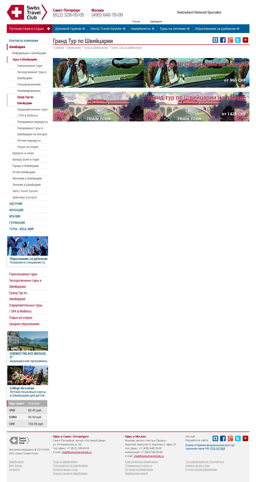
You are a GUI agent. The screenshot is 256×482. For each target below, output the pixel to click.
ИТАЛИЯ (14, 216)
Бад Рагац (15, 465)
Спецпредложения (29, 84)
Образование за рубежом (215, 28)
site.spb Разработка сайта (196, 438)
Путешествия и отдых (26, 28)
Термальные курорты (138, 465)
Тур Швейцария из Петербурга (204, 461)
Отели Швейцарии (23, 172)
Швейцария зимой (136, 473)
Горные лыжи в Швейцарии (70, 473)
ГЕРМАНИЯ (17, 222)
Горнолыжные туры (29, 65)
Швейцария (17, 46)
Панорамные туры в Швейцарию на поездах (32, 131)
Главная (59, 47)
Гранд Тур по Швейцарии (25, 100)
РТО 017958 (217, 448)
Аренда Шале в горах (25, 159)
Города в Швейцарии (25, 165)
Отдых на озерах (28, 146)
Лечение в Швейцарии (26, 184)
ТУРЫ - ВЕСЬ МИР (21, 229)
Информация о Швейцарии (29, 53)
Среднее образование (24, 323)
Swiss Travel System (106, 28)
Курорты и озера (23, 153)
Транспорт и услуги (24, 197)
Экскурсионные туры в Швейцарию (32, 75)
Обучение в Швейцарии (27, 178)
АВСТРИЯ (15, 203)
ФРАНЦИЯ (16, 210)
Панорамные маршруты (32, 121)
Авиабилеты (141, 28)
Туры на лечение (173, 28)
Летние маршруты (29, 140)
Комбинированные (29, 90)
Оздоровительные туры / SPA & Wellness (32, 112)
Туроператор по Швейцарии (70, 465)
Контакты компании (23, 40)
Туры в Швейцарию (24, 59)
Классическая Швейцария (141, 461)
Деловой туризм (68, 28)
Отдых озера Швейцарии (201, 469)
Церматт (14, 469)
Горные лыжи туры (197, 465)
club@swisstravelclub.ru (77, 452)
